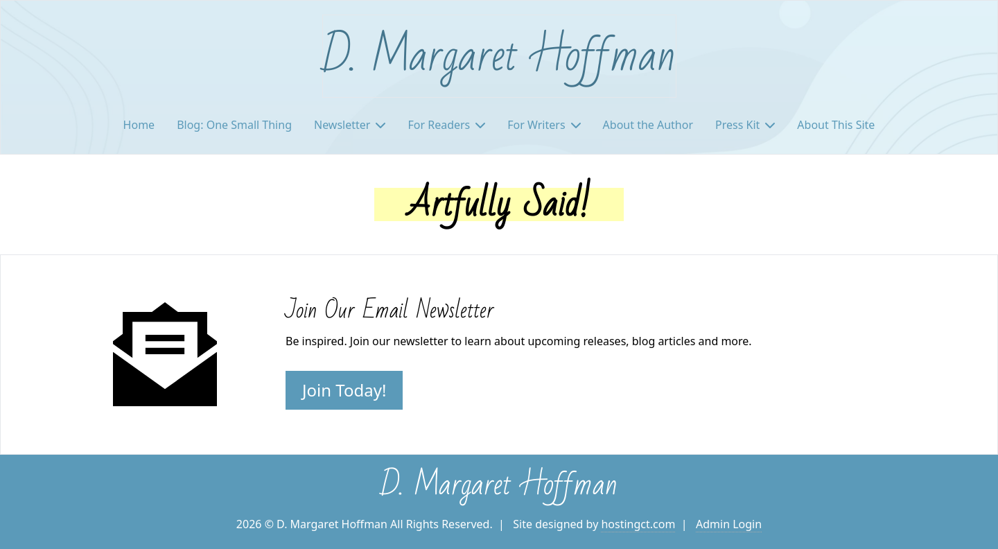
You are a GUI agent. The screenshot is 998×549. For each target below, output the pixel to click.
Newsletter (349, 124)
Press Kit (745, 124)
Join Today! (344, 389)
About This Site (836, 124)
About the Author (648, 124)
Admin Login (729, 524)
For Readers (446, 124)
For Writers (543, 124)
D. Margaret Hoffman (499, 56)
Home (139, 124)
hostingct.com (638, 524)
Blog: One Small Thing (234, 124)
